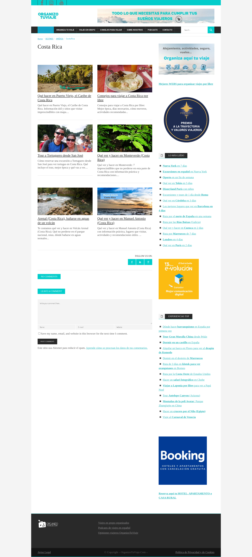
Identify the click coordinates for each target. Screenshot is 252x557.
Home (40, 38)
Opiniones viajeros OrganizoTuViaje (118, 532)
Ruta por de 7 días (179, 233)
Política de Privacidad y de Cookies (195, 552)
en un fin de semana (178, 177)
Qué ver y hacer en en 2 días (183, 227)
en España (181, 342)
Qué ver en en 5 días (177, 183)
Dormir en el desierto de (183, 358)
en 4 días (173, 239)
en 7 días (175, 165)
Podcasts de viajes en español (114, 527)
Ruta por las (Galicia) (182, 222)
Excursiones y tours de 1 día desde (185, 194)
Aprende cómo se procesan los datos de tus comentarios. (117, 347)
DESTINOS (49, 38)
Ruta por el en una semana (187, 216)
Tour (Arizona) (181, 395)
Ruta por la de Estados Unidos (187, 374)
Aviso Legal (44, 552)
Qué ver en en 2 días (177, 245)
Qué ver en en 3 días (179, 200)
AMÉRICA (59, 38)
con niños (178, 188)
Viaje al (179, 417)
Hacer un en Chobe (184, 379)
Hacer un (184, 411)
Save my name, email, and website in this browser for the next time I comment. (84, 333)
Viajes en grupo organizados (113, 522)
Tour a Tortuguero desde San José (60, 155)
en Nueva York (185, 171)
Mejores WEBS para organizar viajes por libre (186, 83)
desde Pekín (185, 336)
